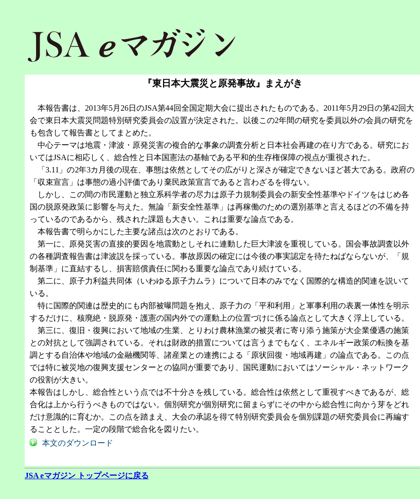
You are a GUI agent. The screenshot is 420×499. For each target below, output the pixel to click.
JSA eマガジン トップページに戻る (87, 475)
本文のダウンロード (77, 443)
